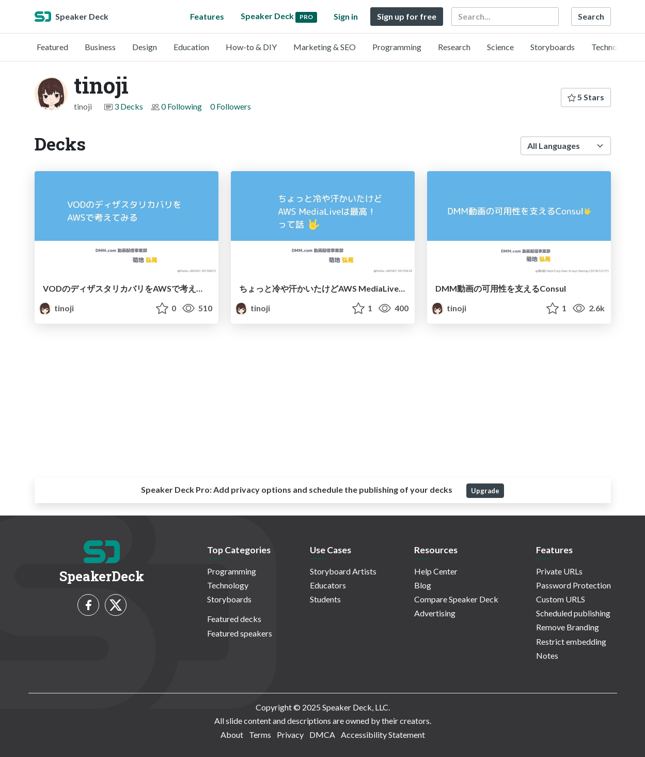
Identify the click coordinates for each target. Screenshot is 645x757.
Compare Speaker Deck (456, 599)
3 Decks (128, 106)
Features (207, 16)
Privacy (290, 734)
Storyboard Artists (343, 571)
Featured (52, 47)
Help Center (436, 571)
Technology (612, 47)
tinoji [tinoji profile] (56, 308)
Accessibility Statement (383, 734)
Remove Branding (567, 627)
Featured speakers (239, 633)
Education (191, 47)
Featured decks (234, 619)
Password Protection (573, 585)
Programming (396, 47)
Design (144, 47)
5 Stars (586, 97)
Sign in (346, 16)
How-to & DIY (251, 47)
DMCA (322, 734)
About (232, 734)
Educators (328, 585)
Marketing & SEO (324, 47)
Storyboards (552, 47)
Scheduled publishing (573, 613)
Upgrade (485, 491)
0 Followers (230, 106)
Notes (547, 655)
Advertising (434, 613)
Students (325, 599)
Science (500, 47)
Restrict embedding (571, 641)
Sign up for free (406, 16)
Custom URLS (560, 599)
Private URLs (559, 571)
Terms (260, 734)
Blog (422, 585)
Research (454, 47)
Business (100, 47)
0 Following (181, 106)
